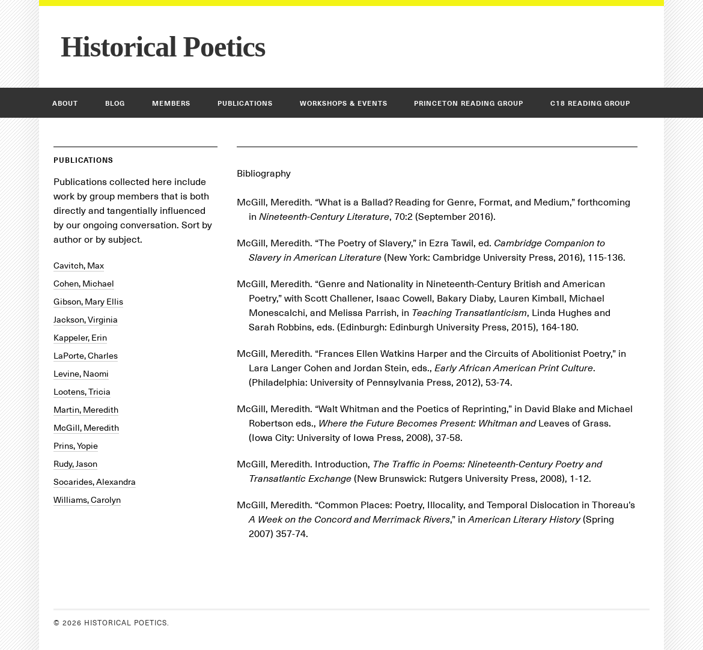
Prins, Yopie (75, 445)
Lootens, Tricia (82, 391)
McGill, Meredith (86, 427)
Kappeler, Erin (80, 337)
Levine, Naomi (81, 373)
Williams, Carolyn (87, 499)
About (65, 103)
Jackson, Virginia (85, 319)
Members (171, 103)
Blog (115, 103)
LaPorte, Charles (85, 355)
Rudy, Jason (75, 463)
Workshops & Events (344, 103)
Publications (245, 103)
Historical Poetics (163, 46)
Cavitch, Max (78, 265)
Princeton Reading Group (468, 103)
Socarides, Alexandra (94, 481)
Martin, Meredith (85, 409)
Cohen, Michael (83, 283)
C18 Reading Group (590, 103)
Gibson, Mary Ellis (88, 301)
